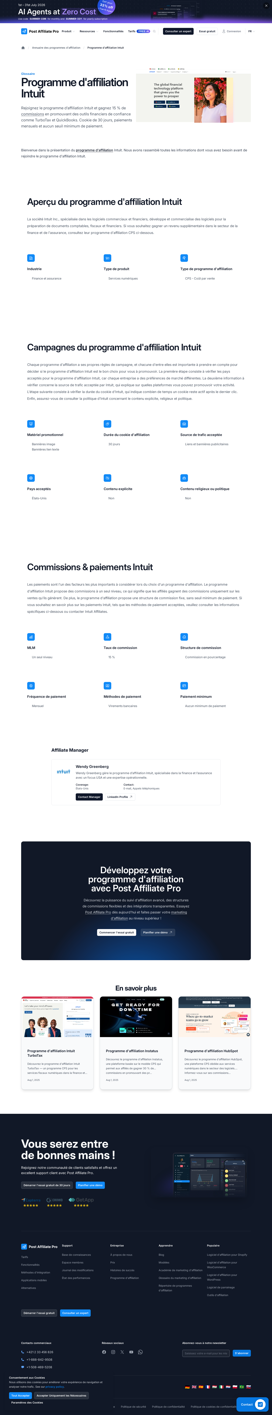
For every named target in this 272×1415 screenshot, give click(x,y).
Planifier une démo (158, 932)
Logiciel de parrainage (221, 1287)
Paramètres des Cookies (27, 1402)
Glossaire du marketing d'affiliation (180, 1277)
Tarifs (24, 1257)
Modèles (164, 1262)
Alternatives (28, 1287)
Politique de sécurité (133, 1406)
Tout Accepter (20, 1395)
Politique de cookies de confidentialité (214, 1406)
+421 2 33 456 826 (39, 1352)
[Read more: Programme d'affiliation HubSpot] (214, 1043)
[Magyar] (214, 1387)
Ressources (89, 31)
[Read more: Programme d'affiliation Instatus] (136, 1043)
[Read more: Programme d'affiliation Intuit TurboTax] (57, 1043)
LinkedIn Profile (120, 797)
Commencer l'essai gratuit (116, 932)
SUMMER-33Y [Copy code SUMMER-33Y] (74, 18)
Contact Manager (89, 796)
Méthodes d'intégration (35, 1272)
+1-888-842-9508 (39, 1359)
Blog (161, 1254)
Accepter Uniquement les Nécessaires (61, 1395)
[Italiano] (221, 1387)
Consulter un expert (178, 31)
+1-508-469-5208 (39, 1367)
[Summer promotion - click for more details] (136, 11)
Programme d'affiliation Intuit (105, 47)
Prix (112, 1262)
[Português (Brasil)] (242, 1387)
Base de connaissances (76, 1254)
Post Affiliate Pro (98, 912)
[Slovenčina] (248, 1387)
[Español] (201, 1387)
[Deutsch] (187, 1387)
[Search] (156, 31)
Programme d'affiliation (124, 1277)
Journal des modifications (78, 1270)
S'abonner (242, 1353)
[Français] (208, 1387)
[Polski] (235, 1387)
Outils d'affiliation (217, 1295)
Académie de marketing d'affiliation (180, 1270)
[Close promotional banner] (266, 5)
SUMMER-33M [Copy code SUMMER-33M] (38, 18)
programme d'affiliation (94, 150)
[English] (194, 1387)
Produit (68, 31)
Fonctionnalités (30, 1264)
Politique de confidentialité (168, 1406)
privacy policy (55, 1386)
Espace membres (72, 1262)
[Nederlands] (228, 1387)
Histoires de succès (122, 1270)
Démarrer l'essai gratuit (39, 1313)
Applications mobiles (34, 1280)
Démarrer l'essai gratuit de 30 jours (47, 1185)
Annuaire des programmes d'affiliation (56, 47)
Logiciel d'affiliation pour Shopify (227, 1254)
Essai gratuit (207, 31)
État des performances (76, 1277)
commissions (32, 114)
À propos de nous (121, 1254)
